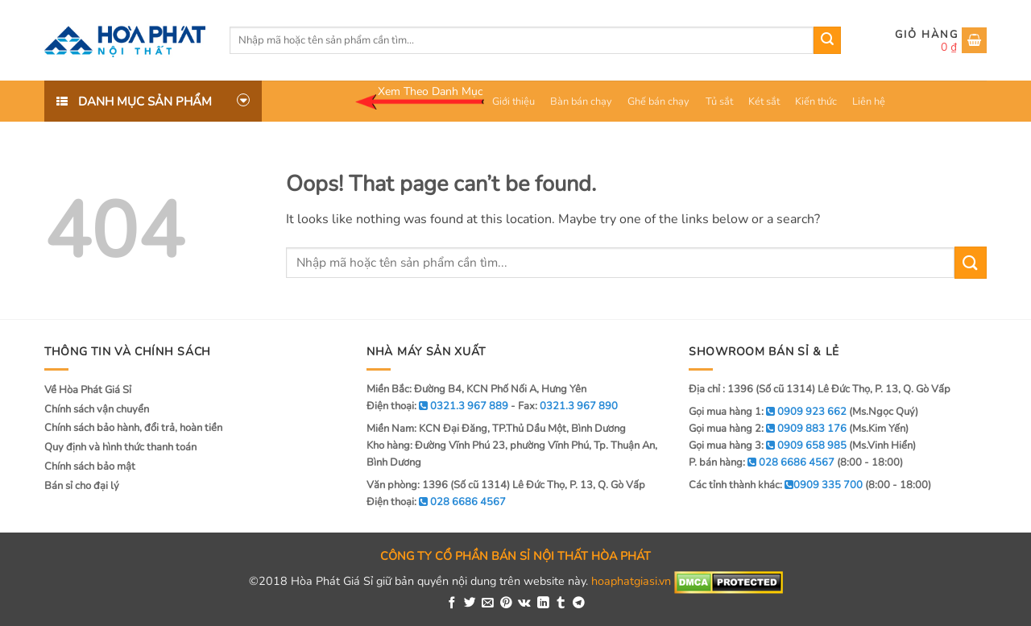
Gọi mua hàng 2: (768, 428)
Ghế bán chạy (658, 101)
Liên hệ (868, 101)
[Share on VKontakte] (524, 603)
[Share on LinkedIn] (543, 603)
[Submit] (827, 40)
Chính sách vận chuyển (96, 409)
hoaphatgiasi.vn (631, 582)
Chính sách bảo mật (89, 466)
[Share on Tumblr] (561, 603)
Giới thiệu (513, 101)
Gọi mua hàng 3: (768, 445)
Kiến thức (816, 101)
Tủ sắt (719, 101)
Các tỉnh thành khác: (776, 485)
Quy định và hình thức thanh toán (120, 447)
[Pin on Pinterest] (506, 603)
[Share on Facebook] (452, 603)
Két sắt (764, 101)
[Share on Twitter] (470, 603)
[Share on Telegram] (579, 603)
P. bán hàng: (761, 462)
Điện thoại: (436, 502)
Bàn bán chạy (581, 101)
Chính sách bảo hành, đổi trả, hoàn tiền (133, 428)
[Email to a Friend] (488, 603)
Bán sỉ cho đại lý (81, 486)
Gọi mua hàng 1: (768, 411)
